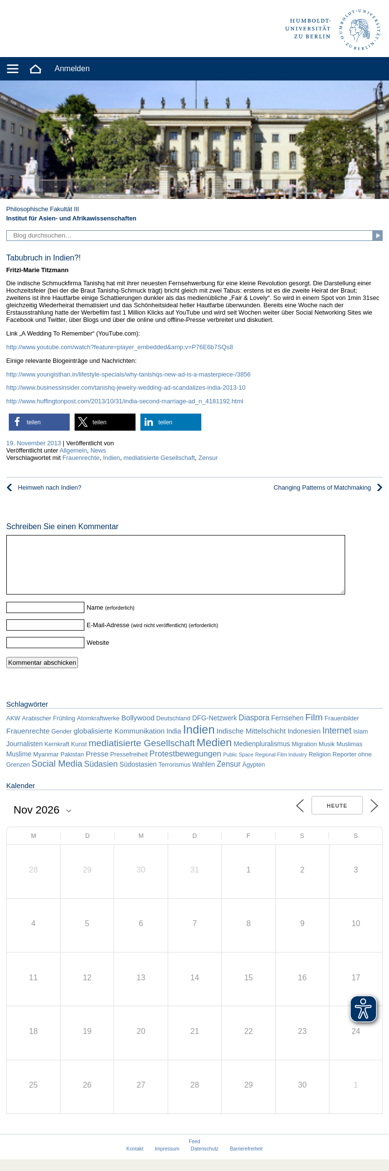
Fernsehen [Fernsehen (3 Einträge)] (287, 730)
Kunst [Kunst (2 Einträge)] (79, 756)
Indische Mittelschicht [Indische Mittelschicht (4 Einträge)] (251, 742)
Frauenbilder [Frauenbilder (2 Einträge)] (342, 730)
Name (95, 619)
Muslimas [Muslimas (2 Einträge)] (349, 756)
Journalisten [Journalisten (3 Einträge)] (24, 755)
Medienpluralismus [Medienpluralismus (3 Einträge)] (261, 755)
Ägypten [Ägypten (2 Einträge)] (253, 776)
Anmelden (72, 68)
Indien (111, 457)
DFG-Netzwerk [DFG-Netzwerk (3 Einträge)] (214, 730)
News (98, 450)
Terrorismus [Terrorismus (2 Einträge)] (174, 776)
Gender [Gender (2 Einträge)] (61, 743)
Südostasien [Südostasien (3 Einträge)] (137, 776)
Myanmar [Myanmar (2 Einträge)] (45, 766)
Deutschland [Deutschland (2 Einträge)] (173, 730)
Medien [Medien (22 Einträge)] (214, 754)
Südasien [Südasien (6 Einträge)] (100, 775)
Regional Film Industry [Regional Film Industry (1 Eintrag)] (281, 766)
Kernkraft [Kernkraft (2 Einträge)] (56, 756)
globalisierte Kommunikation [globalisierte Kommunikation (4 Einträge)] (119, 742)
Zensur (208, 457)
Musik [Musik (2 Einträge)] (327, 756)
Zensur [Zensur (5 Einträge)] (228, 776)
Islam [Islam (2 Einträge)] (360, 743)
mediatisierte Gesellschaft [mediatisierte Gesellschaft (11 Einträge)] (142, 755)
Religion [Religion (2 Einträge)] (320, 766)
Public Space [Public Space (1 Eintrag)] (238, 766)
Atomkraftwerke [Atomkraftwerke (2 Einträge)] (98, 730)
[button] (39, 422)
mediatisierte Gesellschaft (159, 457)
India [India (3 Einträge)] (173, 743)
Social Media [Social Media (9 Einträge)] (57, 775)
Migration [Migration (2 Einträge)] (304, 756)
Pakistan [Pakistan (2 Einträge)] (72, 766)
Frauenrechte (80, 457)
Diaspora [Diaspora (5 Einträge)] (253, 729)
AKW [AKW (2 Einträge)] (13, 730)
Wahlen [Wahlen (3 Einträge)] (203, 776)
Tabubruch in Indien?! (43, 258)
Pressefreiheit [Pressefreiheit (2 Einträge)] (129, 766)
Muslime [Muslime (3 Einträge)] (19, 766)
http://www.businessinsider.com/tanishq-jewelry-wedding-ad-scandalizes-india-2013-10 (126, 387)
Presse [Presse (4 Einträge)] (97, 765)
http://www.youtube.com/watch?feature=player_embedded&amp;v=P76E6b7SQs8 (119, 347)
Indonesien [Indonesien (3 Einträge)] (304, 743)
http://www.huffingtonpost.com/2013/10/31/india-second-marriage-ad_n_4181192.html (124, 401)
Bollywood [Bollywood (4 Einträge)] (138, 729)
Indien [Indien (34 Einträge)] (198, 741)
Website (98, 654)
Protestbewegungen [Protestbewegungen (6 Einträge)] (185, 765)
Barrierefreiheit (246, 1160)
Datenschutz (204, 1160)
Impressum (167, 1160)
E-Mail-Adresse (108, 636)
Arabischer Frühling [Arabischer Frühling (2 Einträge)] (48, 730)
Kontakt (134, 1160)
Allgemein (73, 450)
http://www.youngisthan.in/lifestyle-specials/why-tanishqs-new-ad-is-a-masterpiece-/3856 (128, 374)
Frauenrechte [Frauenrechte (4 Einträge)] (28, 742)
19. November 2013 (33, 443)
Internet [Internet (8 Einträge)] (336, 742)
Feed (194, 1153)
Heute (337, 817)
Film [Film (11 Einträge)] (314, 729)
